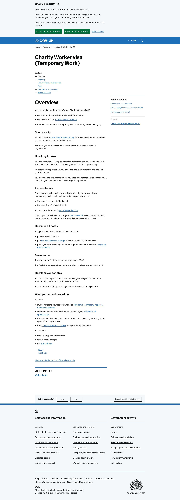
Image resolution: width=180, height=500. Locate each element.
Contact (89, 478)
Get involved (116, 463)
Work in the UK (69, 47)
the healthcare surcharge (53, 240)
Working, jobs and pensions (85, 463)
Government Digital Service (80, 482)
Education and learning (83, 427)
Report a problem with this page (127, 399)
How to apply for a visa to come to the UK (127, 108)
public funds (46, 343)
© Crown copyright (136, 493)
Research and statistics (122, 442)
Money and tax (80, 447)
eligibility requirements (66, 119)
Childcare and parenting (46, 442)
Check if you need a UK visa (121, 104)
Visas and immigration (51, 47)
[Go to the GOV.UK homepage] (44, 41)
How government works (122, 458)
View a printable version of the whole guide (55, 360)
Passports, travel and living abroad (89, 452)
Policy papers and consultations (126, 447)
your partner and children (54, 325)
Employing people (81, 432)
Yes (64, 399)
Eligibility (41, 80)
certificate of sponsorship (62, 137)
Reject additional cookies (77, 31)
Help (37, 478)
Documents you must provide (49, 83)
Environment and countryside (86, 437)
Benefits (39, 427)
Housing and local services (85, 442)
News (113, 432)
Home (37, 47)
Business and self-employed (48, 437)
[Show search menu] (141, 40)
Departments (117, 427)
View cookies (98, 31)
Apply (40, 86)
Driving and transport (45, 463)
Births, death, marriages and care (50, 432)
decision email (76, 215)
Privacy (45, 478)
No (78, 399)
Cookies (54, 478)
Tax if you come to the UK (120, 112)
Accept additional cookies (48, 31)
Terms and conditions (105, 478)
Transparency (117, 452)
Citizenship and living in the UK (49, 447)
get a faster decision (68, 210)
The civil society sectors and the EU (125, 123)
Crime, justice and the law (47, 452)
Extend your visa (44, 92)
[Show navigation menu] (132, 40)
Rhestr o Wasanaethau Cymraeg (50, 482)
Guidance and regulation (122, 437)
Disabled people (42, 458)
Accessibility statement (71, 478)
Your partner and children (48, 89)
